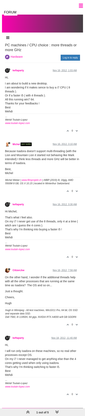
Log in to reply (70, 57)
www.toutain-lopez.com (17, 123)
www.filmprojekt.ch (32, 180)
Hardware (17, 56)
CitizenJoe (18, 270)
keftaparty (18, 70)
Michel (16, 144)
